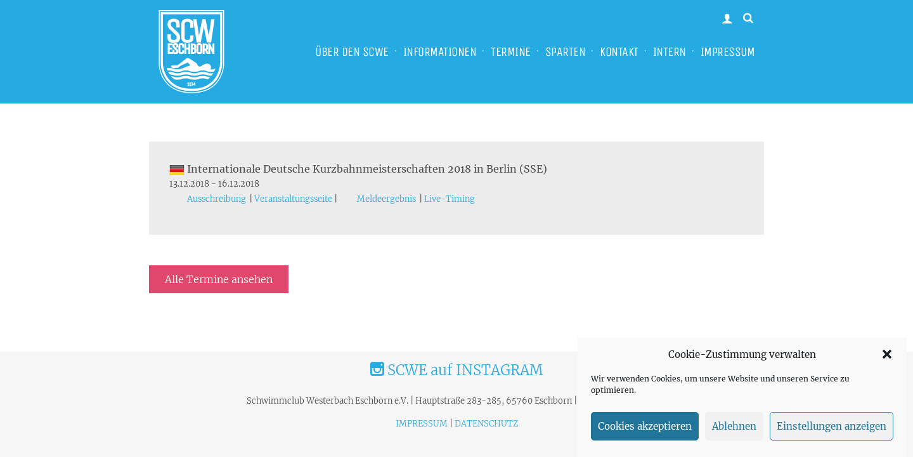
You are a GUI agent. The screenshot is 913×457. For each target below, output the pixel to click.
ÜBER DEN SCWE (352, 51)
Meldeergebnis (386, 199)
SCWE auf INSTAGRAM (456, 370)
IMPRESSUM (728, 51)
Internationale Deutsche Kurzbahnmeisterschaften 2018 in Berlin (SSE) (358, 168)
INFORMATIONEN (440, 51)
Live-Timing (449, 199)
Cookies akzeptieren (645, 426)
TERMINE (511, 51)
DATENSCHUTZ (486, 423)
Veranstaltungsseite (293, 199)
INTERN (669, 51)
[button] (887, 354)
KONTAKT (619, 51)
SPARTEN (565, 51)
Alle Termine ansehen (219, 279)
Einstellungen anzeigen (831, 426)
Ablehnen (734, 426)
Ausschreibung (216, 199)
